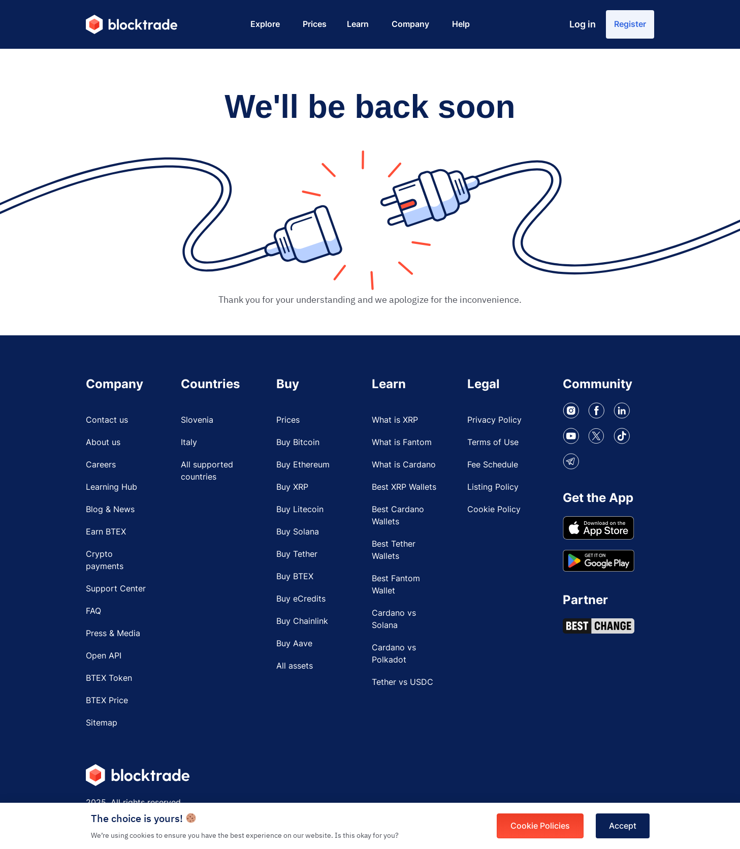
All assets (294, 666)
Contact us (107, 420)
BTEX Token (109, 678)
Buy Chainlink (302, 621)
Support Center (116, 588)
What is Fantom (402, 442)
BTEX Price (107, 700)
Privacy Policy (494, 420)
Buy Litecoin (300, 509)
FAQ (93, 611)
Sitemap (101, 722)
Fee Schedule (492, 464)
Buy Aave (294, 643)
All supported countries (207, 470)
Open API (103, 655)
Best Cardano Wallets (398, 515)
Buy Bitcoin (297, 442)
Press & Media (113, 633)
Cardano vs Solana (394, 619)
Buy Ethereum (303, 464)
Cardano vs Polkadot (394, 653)
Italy (189, 442)
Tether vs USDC (402, 682)
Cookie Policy (494, 509)
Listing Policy (493, 487)
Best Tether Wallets (393, 550)
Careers (101, 464)
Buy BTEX (294, 576)
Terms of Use (493, 442)
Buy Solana (297, 531)
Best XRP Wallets (404, 487)
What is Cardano (404, 464)
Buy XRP (292, 487)
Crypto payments (104, 560)
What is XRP (395, 420)
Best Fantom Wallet (396, 584)
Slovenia (197, 420)
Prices (288, 420)
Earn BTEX (106, 531)
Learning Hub (111, 487)
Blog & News (110, 509)
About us (103, 442)
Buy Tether (296, 554)
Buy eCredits (301, 598)
